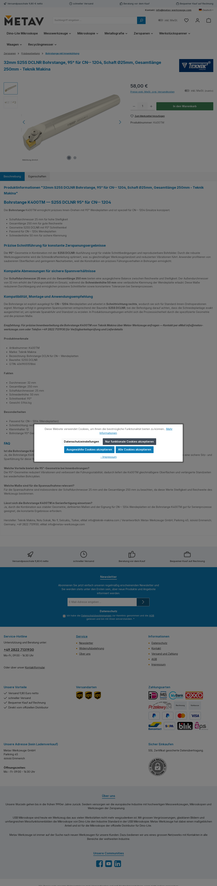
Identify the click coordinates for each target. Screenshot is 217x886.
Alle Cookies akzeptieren (134, 449)
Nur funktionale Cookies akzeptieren (129, 441)
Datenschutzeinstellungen (81, 441)
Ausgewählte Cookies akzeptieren (89, 449)
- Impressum (109, 456)
